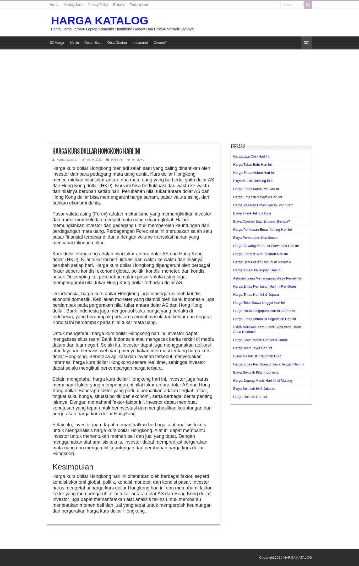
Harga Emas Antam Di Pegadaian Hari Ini (264, 319)
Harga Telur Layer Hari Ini (252, 348)
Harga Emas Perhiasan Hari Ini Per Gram (264, 286)
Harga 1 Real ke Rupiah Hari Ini (257, 270)
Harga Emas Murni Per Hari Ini (256, 189)
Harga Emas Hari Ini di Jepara (256, 295)
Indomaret (140, 43)
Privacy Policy (98, 5)
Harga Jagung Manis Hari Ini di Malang (262, 380)
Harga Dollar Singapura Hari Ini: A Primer (264, 311)
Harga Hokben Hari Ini (250, 397)
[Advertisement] (179, 93)
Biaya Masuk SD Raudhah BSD (257, 356)
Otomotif (160, 43)
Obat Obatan (117, 43)
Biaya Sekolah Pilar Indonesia (256, 372)
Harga (57, 43)
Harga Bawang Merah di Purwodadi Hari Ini (266, 246)
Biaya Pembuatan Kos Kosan (255, 238)
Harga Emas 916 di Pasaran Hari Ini (260, 254)
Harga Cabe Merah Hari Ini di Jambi (260, 340)
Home (54, 5)
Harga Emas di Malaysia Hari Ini (257, 197)
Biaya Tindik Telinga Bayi (252, 213)
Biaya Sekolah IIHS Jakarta (254, 389)
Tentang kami (139, 5)
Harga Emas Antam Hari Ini (254, 173)
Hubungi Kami (73, 5)
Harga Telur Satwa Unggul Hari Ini (259, 303)
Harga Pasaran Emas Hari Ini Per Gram (263, 205)
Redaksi (118, 5)
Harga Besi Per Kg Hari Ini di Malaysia (262, 262)
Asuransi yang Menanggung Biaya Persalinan (267, 278)
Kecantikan (93, 43)
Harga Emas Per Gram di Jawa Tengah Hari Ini (268, 364)
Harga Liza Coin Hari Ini (251, 156)
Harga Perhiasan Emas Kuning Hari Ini (262, 229)
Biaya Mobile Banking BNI (253, 181)
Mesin (74, 43)
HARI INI (117, 159)
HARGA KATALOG (99, 20)
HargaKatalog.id (67, 159)
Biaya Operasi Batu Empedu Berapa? (261, 221)
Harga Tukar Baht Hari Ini (252, 164)
